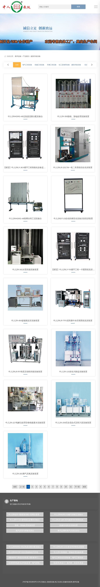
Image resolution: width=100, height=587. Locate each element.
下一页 (77, 487)
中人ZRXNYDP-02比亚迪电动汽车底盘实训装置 (25, 552)
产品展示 (26, 56)
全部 (16, 65)
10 (66, 487)
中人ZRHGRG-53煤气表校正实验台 (68, 514)
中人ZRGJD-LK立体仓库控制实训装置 (68, 547)
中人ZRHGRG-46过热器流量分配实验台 (25, 547)
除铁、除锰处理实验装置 (25, 525)
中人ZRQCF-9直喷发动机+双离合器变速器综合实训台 (25, 514)
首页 (15, 487)
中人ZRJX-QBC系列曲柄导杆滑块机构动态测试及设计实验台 (69, 520)
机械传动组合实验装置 (69, 525)
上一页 (22, 487)
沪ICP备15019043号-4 (30, 582)
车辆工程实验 (51, 65)
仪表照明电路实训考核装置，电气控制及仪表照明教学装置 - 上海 (25, 563)
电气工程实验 (27, 65)
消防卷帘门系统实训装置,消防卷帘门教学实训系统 (25, 558)
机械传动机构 (68, 582)
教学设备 (18, 56)
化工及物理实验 (64, 65)
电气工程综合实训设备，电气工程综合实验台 (69, 558)
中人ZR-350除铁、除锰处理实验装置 (68, 552)
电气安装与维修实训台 (25, 531)
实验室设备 (51, 582)
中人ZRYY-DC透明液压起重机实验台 (25, 520)
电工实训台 (59, 582)
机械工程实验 (39, 65)
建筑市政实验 (35, 56)
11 (71, 487)
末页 (84, 487)
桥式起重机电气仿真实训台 (69, 531)
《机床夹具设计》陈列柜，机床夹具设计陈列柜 (69, 563)
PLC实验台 (42, 582)
